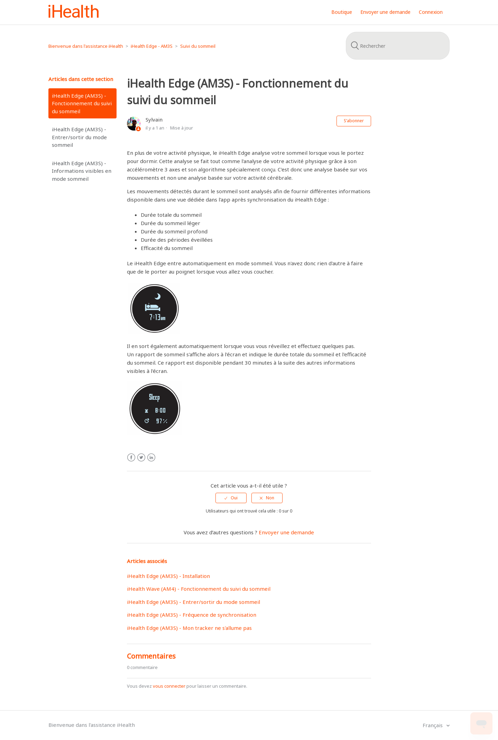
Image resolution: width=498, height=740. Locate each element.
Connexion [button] (431, 12)
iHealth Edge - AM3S (152, 46)
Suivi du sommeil (197, 46)
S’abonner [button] (354, 121)
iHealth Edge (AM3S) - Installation (168, 575)
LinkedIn (151, 457)
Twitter (141, 457)
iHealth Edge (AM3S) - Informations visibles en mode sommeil (81, 171)
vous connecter (169, 686)
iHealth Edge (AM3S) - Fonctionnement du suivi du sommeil (82, 103)
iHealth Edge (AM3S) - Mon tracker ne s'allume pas (189, 627)
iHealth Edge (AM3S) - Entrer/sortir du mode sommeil (79, 137)
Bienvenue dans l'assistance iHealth (85, 46)
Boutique (341, 12)
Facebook (131, 457)
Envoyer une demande (385, 12)
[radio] (231, 498)
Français (433, 725)
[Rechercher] (398, 46)
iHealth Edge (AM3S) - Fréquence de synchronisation (191, 614)
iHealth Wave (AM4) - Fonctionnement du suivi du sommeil (198, 588)
